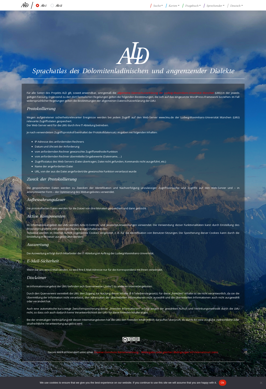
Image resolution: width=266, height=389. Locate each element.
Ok (222, 382)
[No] (261, 383)
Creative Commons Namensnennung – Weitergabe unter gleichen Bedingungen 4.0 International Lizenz (156, 352)
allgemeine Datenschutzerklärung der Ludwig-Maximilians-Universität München (165, 93)
